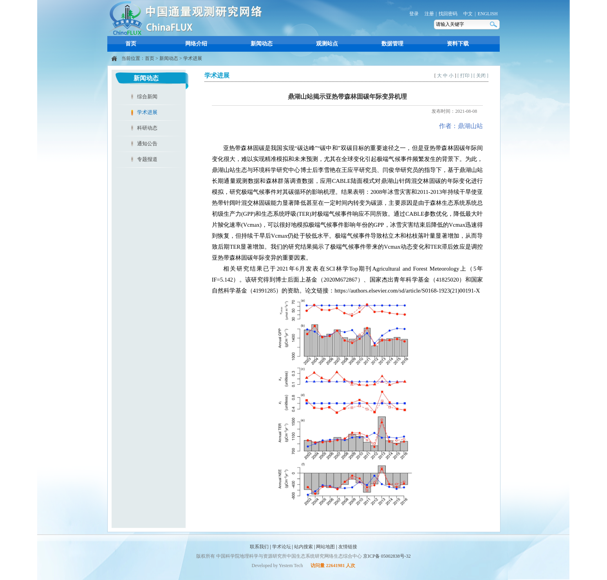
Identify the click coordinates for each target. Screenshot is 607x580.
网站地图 (325, 546)
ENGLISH (488, 13)
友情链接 (347, 546)
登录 (414, 13)
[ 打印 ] (464, 75)
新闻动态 (262, 44)
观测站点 (327, 44)
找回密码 (448, 13)
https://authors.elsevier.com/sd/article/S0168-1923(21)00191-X (407, 290)
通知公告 (147, 143)
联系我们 (259, 546)
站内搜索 (303, 546)
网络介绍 (196, 44)
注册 (429, 13)
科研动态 (147, 128)
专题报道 (147, 159)
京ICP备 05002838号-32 (387, 556)
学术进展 (192, 58)
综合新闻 (147, 96)
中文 (468, 13)
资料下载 (458, 44)
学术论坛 (281, 546)
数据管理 (392, 44)
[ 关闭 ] (480, 75)
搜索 (494, 24)
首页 (130, 44)
